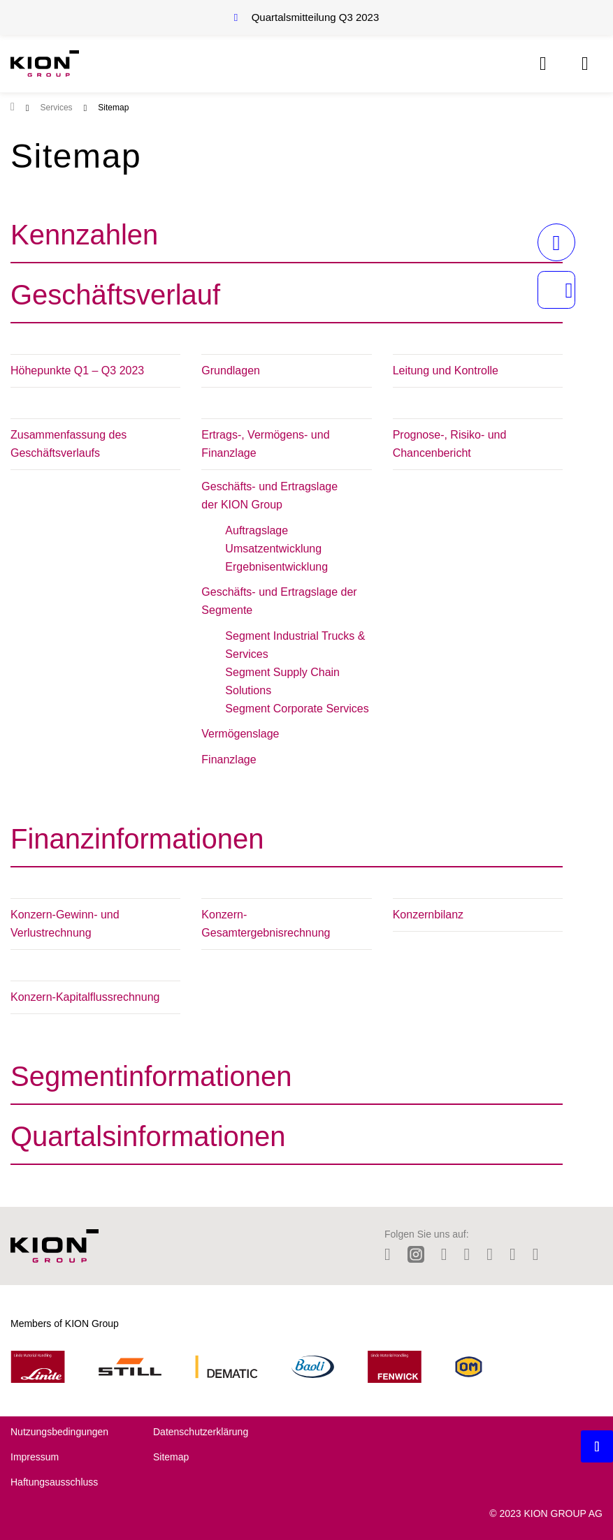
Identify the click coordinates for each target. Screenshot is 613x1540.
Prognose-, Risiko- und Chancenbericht (450, 444)
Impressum (34, 1456)
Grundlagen (230, 370)
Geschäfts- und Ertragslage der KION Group (269, 496)
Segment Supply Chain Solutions (282, 681)
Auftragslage (256, 530)
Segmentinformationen (150, 1076)
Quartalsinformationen (148, 1136)
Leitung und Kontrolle (445, 370)
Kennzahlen (84, 234)
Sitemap (171, 1456)
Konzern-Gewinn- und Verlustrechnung (65, 924)
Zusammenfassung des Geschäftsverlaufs (68, 444)
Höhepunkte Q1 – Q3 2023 (77, 370)
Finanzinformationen (137, 838)
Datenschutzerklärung (200, 1431)
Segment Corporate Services (296, 708)
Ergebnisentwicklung (276, 567)
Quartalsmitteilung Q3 (316, 17)
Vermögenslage (240, 734)
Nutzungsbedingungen (59, 1431)
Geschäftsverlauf (115, 294)
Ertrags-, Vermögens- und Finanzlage (265, 444)
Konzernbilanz (428, 915)
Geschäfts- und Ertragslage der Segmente (278, 601)
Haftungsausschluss (54, 1482)
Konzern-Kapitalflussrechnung (84, 997)
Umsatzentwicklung (273, 549)
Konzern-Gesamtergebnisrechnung (265, 924)
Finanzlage (228, 759)
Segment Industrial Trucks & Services (295, 645)
